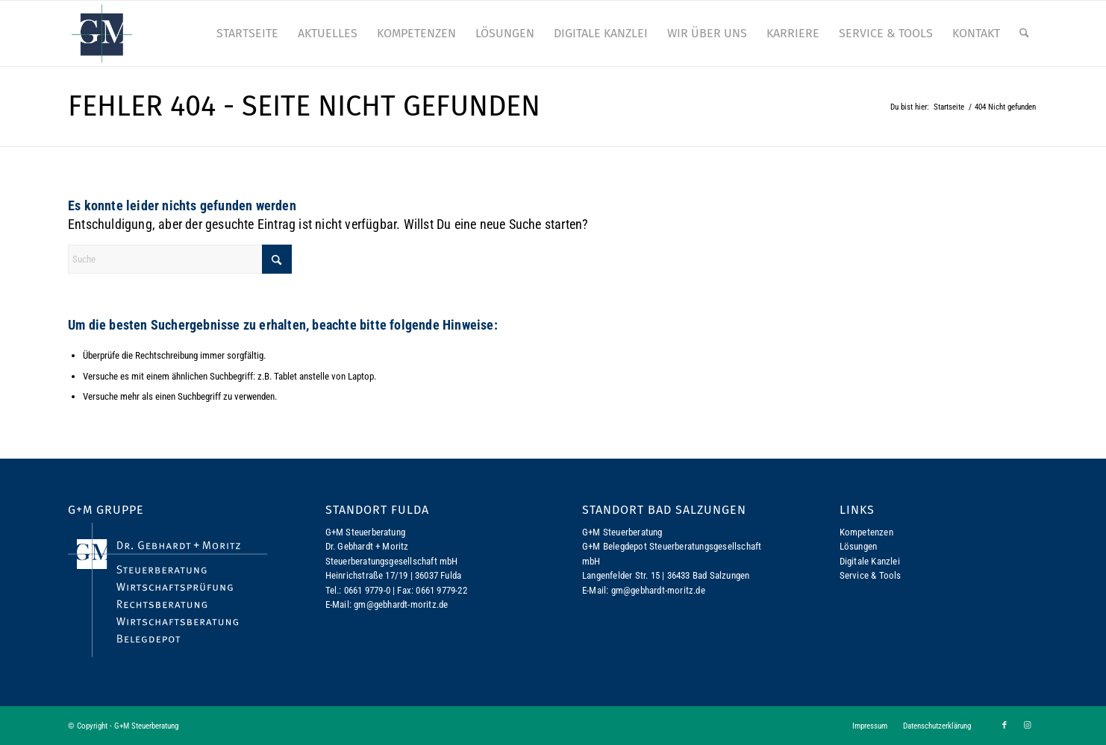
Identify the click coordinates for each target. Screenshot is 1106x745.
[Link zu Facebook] (1004, 725)
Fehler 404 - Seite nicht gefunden (304, 106)
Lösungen (859, 546)
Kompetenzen (866, 532)
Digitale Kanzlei (870, 561)
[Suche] (1024, 33)
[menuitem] (247, 33)
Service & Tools (871, 575)
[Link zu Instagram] (1027, 725)
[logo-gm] (102, 33)
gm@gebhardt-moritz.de (401, 604)
